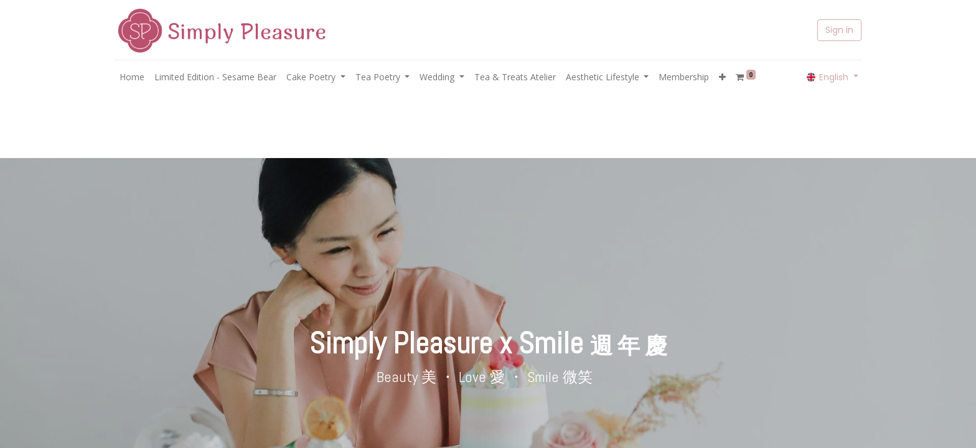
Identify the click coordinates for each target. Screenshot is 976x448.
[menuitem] (132, 76)
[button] (722, 76)
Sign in (839, 30)
